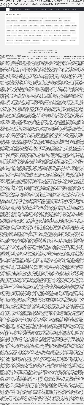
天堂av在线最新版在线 (31, 68)
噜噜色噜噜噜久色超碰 (22, 262)
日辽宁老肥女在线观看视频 (21, 65)
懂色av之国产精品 (56, 139)
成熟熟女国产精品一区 (56, 302)
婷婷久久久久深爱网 (50, 102)
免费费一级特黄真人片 (63, 262)
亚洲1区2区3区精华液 (71, 300)
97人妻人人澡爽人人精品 (42, 115)
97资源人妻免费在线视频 (70, 100)
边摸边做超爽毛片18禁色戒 (24, 60)
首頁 (14, 14)
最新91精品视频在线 (42, 275)
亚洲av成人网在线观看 (22, 229)
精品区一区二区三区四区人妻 (76, 173)
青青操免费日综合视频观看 (74, 61)
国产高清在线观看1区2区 (65, 64)
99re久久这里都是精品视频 (5, 183)
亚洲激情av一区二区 (68, 251)
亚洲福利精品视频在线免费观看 (34, 356)
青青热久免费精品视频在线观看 (6, 58)
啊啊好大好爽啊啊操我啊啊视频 (20, 108)
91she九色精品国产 (77, 174)
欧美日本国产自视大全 (26, 82)
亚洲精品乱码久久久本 (59, 228)
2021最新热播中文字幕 (74, 97)
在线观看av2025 (31, 376)
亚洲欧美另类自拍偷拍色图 (7, 261)
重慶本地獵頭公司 (57, 30)
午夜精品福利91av (76, 187)
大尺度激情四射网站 (19, 248)
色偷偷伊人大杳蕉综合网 (37, 265)
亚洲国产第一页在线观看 (64, 127)
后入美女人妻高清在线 (52, 95)
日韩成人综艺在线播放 (66, 62)
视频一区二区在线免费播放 (54, 235)
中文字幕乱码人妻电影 (21, 129)
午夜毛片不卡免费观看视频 (20, 267)
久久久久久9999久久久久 (25, 164)
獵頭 (16, 30)
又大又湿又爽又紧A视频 (61, 155)
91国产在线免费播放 (15, 106)
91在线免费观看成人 (45, 183)
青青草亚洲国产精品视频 (55, 129)
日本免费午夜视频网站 (52, 91)
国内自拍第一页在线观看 (13, 122)
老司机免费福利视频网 (33, 107)
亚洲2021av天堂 (26, 271)
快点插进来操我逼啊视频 (6, 274)
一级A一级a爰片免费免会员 (31, 136)
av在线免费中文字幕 (69, 76)
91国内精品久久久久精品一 (67, 311)
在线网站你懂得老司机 (70, 110)
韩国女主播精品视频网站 (44, 312)
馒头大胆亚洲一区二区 (16, 218)
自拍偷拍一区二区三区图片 (51, 161)
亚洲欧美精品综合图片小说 (29, 80)
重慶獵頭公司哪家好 (22, 20)
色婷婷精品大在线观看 (37, 233)
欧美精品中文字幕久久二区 (74, 74)
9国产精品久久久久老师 (75, 179)
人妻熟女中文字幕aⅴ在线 (26, 93)
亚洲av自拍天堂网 (17, 292)
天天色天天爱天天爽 (44, 81)
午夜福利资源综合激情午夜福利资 (41, 397)
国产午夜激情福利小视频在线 (13, 87)
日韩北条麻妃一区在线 (78, 228)
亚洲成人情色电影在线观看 (36, 227)
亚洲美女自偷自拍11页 (60, 396)
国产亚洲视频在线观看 (66, 302)
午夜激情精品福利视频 (15, 360)
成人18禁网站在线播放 (63, 291)
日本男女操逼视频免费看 (55, 103)
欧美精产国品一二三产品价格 (9, 103)
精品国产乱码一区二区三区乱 (76, 130)
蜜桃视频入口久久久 (12, 356)
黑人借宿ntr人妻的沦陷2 (69, 229)
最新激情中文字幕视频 (12, 234)
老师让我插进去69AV (30, 364)
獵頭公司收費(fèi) (49, 25)
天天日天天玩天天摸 (63, 87)
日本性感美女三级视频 (52, 201)
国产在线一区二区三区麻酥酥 (22, 90)
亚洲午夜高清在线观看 (13, 181)
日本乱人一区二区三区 (10, 118)
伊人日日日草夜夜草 (60, 326)
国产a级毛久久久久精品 (26, 195)
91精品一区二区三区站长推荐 (72, 73)
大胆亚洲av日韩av (36, 288)
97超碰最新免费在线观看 (27, 121)
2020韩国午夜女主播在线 (46, 341)
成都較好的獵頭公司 (64, 40)
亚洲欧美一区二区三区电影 (21, 68)
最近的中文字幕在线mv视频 (32, 129)
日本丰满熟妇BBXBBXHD (5, 390)
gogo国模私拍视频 (66, 130)
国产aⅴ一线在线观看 (14, 376)
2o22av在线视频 (12, 71)
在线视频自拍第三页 (7, 192)
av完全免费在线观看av (24, 312)
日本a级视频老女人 (72, 352)
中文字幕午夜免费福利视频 (19, 330)
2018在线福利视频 (3, 109)
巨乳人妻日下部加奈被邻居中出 (51, 88)
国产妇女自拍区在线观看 (58, 273)
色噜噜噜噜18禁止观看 (57, 69)
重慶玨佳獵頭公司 (65, 30)
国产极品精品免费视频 (54, 64)
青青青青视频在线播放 (46, 77)
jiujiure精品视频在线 (15, 152)
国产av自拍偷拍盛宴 (50, 315)
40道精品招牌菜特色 (11, 65)
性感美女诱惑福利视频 (70, 264)
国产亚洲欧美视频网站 (56, 227)
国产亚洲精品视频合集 (66, 193)
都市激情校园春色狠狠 (23, 376)
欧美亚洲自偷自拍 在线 (67, 341)
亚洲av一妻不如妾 (43, 220)
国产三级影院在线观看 (69, 163)
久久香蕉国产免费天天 (77, 180)
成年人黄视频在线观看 (4, 357)
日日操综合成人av (56, 152)
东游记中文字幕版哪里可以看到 (75, 164)
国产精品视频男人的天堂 (60, 260)
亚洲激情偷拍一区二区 (21, 64)
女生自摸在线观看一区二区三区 (61, 89)
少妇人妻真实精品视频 (78, 142)
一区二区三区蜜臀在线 (71, 201)
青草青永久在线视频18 (41, 156)
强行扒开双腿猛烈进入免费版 (27, 139)
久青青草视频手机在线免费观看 (55, 62)
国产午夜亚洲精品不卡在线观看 (63, 97)
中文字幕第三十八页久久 (46, 195)
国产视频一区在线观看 (59, 373)
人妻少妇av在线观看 (79, 100)
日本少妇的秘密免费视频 (29, 252)
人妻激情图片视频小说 (77, 240)
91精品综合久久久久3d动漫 (68, 176)
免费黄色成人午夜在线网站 (35, 122)
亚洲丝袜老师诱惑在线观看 (12, 235)
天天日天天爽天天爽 (39, 124)
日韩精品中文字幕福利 (23, 127)
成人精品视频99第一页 (63, 239)
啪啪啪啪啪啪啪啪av (28, 186)
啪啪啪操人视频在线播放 (5, 318)
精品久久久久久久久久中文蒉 (13, 387)
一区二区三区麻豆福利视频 (76, 101)
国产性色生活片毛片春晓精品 (26, 144)
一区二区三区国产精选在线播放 (57, 199)
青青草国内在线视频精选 (12, 146)
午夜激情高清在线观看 (20, 161)
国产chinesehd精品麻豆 (18, 334)
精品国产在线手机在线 (24, 152)
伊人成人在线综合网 (21, 385)
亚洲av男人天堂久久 (62, 190)
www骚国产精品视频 (76, 123)
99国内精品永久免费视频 (7, 185)
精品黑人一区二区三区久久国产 (31, 74)
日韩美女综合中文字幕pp (53, 83)
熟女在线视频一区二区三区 (42, 61)
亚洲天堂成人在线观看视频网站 (37, 366)
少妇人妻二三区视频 (76, 313)
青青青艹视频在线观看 (39, 314)
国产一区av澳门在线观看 (27, 182)
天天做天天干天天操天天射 (74, 71)
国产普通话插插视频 (54, 248)
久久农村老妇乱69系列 (24, 390)
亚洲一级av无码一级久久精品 (7, 232)
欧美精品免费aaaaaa (79, 229)
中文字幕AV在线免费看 (53, 181)
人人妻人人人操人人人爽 (69, 389)
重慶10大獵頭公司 (57, 35)
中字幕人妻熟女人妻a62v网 (15, 195)
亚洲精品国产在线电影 (40, 114)
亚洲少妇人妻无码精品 (41, 65)
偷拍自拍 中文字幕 (30, 193)
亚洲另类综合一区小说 (51, 337)
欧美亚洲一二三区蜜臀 (45, 274)
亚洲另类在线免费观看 (75, 357)
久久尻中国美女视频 (35, 359)
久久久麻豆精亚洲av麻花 (66, 289)
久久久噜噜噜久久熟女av (30, 124)
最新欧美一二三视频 (15, 101)
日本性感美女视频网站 (33, 181)
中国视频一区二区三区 (26, 274)
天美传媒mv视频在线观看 (21, 314)
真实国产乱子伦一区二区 (59, 374)
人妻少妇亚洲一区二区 (70, 120)
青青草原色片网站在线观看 (59, 294)
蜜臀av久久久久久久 (57, 344)
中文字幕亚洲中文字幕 (60, 167)
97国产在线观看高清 (79, 274)
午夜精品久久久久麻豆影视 (16, 198)
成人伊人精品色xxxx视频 (55, 109)
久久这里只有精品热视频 (67, 186)
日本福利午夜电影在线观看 (23, 190)
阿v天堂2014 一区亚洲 (20, 332)
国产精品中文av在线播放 (46, 206)
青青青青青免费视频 (79, 347)
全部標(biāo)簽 (19, 14)
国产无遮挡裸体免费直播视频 (66, 327)
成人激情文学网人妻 (13, 306)
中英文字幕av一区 (55, 338)
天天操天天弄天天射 (31, 284)
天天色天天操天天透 (65, 164)
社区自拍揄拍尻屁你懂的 (16, 231)
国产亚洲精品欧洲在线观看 (33, 127)
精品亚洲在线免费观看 (63, 126)
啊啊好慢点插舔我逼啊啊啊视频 (17, 396)
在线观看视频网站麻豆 (60, 80)
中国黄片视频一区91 (66, 101)
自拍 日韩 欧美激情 (40, 393)
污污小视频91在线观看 (45, 133)
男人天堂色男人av (76, 251)
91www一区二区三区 (12, 129)
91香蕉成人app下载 (23, 89)
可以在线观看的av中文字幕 (66, 96)
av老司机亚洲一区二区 (73, 361)
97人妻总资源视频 (30, 209)
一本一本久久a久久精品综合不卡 (63, 284)
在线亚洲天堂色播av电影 (54, 247)
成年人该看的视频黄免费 (13, 358)
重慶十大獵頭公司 (24, 18)
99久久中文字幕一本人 (21, 189)
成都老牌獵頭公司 (72, 40)
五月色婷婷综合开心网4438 (46, 372)
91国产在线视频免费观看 (70, 371)
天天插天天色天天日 (11, 328)
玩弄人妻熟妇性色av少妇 (9, 308)
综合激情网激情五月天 (45, 109)
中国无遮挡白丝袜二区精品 (43, 291)
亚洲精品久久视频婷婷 (23, 169)
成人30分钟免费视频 (26, 214)
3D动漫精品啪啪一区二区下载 (6, 139)
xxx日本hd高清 (70, 91)
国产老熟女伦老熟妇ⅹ (29, 150)
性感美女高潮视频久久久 (10, 226)
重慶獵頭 (60, 20)
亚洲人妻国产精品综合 (21, 234)
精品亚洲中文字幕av (41, 294)
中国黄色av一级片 (30, 174)
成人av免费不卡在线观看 (29, 371)
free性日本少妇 (38, 209)
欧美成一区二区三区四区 (34, 90)
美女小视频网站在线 (56, 170)
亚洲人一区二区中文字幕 (62, 304)
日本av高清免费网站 (64, 343)
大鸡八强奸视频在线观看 (43, 141)
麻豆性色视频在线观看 (35, 164)
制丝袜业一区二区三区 (60, 397)
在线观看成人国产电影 (74, 280)
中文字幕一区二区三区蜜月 (26, 81)
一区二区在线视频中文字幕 (67, 142)
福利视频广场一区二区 (32, 319)
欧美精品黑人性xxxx (37, 148)
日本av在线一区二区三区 (41, 370)
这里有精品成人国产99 (40, 161)
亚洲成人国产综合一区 (57, 192)
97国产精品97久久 (19, 252)
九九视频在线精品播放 (13, 62)
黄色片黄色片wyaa (26, 325)
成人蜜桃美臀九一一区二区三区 (61, 352)
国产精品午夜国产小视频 (50, 67)
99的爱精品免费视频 (47, 58)
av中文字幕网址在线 (54, 126)
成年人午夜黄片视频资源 (6, 335)
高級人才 (45, 35)
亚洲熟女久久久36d (30, 146)
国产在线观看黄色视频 (25, 192)
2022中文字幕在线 (67, 84)
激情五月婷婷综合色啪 (15, 159)
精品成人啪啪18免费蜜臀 (34, 87)
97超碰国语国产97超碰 (57, 182)
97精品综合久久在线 (49, 294)
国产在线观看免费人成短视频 (54, 343)
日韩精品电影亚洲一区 (73, 77)
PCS (7, 25)
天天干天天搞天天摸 (63, 160)
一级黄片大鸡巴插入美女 (73, 87)
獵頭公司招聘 (39, 23)
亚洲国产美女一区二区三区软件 (25, 131)
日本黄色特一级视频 (43, 307)
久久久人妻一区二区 (46, 111)
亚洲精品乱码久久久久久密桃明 (19, 269)
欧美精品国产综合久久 (39, 177)
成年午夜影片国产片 (67, 168)
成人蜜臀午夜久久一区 (57, 187)
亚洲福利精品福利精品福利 (47, 202)
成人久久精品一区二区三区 (49, 174)
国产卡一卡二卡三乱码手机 (52, 262)
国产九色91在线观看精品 (16, 93)
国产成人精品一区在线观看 (15, 343)
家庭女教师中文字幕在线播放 (60, 379)
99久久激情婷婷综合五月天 (25, 183)
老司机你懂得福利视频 (51, 384)
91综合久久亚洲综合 (56, 245)
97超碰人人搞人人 (71, 222)
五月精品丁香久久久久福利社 (15, 352)
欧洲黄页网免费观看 (68, 159)
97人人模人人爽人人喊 (19, 389)
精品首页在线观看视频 (31, 65)
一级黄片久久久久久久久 (15, 95)
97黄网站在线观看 (63, 117)
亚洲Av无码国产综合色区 (5, 77)
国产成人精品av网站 (57, 122)
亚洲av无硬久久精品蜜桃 (60, 162)
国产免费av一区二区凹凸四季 (38, 69)
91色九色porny (52, 340)
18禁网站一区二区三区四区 (54, 61)
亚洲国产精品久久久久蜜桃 (73, 333)
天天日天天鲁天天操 (5, 376)
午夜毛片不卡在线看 (21, 285)
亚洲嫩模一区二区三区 (22, 209)
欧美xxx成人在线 (64, 74)
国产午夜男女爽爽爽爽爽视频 (51, 116)
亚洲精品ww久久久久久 (38, 218)
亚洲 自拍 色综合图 (22, 61)
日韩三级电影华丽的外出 (41, 284)
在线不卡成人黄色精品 (26, 207)
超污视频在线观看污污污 (31, 100)
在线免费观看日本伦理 (64, 77)
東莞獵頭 (30, 25)
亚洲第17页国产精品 (69, 63)
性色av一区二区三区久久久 (73, 243)
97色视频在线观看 (48, 193)
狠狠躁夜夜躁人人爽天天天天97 (53, 391)
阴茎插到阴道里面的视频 (54, 387)
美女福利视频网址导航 (50, 251)
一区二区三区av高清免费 (46, 216)
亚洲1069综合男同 (37, 126)
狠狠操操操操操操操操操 (54, 234)
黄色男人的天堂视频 (31, 147)
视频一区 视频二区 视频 (26, 383)
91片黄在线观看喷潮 (71, 95)
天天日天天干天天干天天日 (22, 306)
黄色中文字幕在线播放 (12, 100)
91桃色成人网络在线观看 (25, 134)
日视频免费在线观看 (49, 185)
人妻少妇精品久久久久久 (5, 101)
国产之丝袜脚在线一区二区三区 (19, 320)
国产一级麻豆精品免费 (76, 254)
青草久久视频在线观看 (56, 128)
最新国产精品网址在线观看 (26, 313)
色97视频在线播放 (39, 334)
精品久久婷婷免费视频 (43, 91)
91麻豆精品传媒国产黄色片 (41, 266)
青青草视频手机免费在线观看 (29, 185)
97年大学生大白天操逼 (6, 82)
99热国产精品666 (58, 287)
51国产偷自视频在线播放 (7, 80)
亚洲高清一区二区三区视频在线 (27, 397)
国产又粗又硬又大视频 (54, 209)
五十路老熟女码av (16, 144)
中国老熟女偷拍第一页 (4, 167)
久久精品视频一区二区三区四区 (33, 71)
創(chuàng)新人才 (39, 35)
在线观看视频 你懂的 (40, 67)
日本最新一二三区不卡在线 (54, 289)
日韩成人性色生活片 (55, 75)
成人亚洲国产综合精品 (24, 162)
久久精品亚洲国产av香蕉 (78, 332)
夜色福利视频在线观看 (77, 378)
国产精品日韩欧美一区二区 (53, 238)
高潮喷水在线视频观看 (70, 320)
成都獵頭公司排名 (27, 40)
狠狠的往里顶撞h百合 (50, 80)
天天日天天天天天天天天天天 (57, 214)
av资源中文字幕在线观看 (19, 222)
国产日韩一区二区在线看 (74, 126)
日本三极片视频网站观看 (57, 341)
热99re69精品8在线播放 (25, 63)
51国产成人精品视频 (21, 140)
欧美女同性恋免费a (70, 275)
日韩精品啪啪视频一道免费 (58, 226)
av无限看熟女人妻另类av (12, 190)
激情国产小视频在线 (24, 98)
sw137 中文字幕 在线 (9, 84)
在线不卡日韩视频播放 (64, 387)
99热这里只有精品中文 (23, 62)
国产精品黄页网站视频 (41, 219)
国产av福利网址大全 (27, 248)
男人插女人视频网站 (29, 157)
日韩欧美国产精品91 (35, 271)
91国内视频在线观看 (58, 121)
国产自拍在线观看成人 (31, 212)
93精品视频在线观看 (57, 185)
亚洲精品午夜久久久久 (72, 181)
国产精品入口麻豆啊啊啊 (67, 187)
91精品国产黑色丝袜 (62, 120)
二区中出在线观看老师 (77, 108)
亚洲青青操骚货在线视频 (58, 202)
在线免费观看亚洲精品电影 (63, 200)
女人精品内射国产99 (61, 320)
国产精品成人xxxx (12, 300)
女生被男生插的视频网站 (31, 113)
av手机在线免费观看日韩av (42, 351)
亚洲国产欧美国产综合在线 (13, 131)
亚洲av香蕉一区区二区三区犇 (39, 332)
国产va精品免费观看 (32, 116)
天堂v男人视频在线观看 (49, 365)
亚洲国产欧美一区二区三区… (46, 302)
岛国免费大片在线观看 (4, 275)
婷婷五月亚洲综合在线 (42, 343)
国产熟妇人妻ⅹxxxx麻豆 (19, 126)
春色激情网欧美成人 (20, 186)
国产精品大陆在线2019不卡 (73, 89)
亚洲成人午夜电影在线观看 (33, 289)
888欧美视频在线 (31, 281)
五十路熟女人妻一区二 (53, 386)
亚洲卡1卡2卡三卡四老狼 (52, 357)
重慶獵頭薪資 (74, 25)
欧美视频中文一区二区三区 (78, 223)
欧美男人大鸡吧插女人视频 (33, 102)
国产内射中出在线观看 (59, 100)
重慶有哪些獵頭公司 (31, 23)
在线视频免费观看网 (38, 232)
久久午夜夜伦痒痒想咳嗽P (5, 338)
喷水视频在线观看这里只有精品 (54, 108)
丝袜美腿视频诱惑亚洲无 (36, 268)
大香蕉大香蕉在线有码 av (71, 155)
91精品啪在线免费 (6, 216)
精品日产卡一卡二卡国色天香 (30, 120)
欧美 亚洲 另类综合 (75, 210)
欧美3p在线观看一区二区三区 (54, 194)
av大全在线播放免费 (50, 260)
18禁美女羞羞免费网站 (7, 202)
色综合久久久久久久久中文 (37, 163)
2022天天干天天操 (23, 317)
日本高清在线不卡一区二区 (14, 75)
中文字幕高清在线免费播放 (65, 209)
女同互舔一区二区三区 (6, 123)
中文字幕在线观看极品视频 (15, 216)
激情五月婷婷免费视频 (61, 219)
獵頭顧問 (20, 30)
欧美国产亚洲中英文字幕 (6, 254)
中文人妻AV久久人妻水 (57, 232)
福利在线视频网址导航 (10, 76)
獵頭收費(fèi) (45, 23)
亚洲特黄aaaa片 (14, 282)
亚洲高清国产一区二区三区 (20, 201)
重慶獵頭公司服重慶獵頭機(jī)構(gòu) (50, 20)
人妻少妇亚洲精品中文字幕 (72, 78)
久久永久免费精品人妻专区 (8, 136)
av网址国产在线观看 (22, 350)
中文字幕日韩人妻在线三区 (29, 110)
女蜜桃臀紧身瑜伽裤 (49, 63)
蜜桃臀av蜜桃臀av (42, 301)
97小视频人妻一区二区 (77, 301)
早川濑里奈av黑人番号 (75, 156)
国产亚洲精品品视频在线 (35, 199)
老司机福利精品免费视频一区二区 (51, 118)
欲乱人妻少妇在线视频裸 (5, 111)
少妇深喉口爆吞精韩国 (13, 166)
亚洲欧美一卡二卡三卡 (73, 146)
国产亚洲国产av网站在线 (45, 164)
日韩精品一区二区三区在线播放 (35, 190)
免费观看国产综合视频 (29, 403)
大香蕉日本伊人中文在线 (7, 269)
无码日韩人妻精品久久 (38, 328)
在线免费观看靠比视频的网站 (38, 365)
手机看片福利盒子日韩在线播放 (42, 100)
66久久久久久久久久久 (56, 144)
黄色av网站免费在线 (23, 249)
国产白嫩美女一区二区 (9, 201)
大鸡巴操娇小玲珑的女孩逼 (70, 215)
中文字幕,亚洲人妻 (51, 162)
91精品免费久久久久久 (52, 153)
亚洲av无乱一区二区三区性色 (33, 234)
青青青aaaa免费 (31, 392)
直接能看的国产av (50, 275)
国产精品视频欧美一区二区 (68, 274)
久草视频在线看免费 (54, 246)
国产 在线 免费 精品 (73, 122)
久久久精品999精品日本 (27, 327)
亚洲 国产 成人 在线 (37, 176)
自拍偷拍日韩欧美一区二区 (46, 182)
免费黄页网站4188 (25, 254)
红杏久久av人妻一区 (25, 133)
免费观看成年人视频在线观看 (60, 300)
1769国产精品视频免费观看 (38, 215)
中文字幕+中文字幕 (61, 65)
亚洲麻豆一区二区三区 (77, 202)
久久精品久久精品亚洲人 (12, 210)
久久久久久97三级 (3, 247)
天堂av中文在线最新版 (31, 156)
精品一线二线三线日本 (14, 365)
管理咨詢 (35, 9)
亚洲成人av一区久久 (20, 70)
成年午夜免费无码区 (36, 248)
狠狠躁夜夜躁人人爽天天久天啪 (18, 335)
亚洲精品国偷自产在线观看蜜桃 (7, 367)
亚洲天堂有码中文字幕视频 (51, 120)
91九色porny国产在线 (59, 102)
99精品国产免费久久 (9, 253)
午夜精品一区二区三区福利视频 (39, 94)
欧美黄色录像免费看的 (36, 346)
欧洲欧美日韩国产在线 (77, 205)
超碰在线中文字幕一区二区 (26, 338)
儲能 (11, 25)
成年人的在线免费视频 (71, 281)
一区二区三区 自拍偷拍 (36, 175)
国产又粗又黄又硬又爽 (48, 123)
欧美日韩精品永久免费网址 (62, 307)
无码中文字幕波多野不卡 (71, 162)
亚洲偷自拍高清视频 (76, 209)
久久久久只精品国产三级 (32, 61)
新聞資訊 (51, 9)
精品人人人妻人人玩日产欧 (5, 135)
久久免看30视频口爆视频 (74, 391)
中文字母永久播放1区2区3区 (66, 108)
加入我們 (58, 9)
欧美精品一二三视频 (32, 249)
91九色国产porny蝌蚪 (4, 268)
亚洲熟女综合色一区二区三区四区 (47, 166)
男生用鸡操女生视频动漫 (37, 101)
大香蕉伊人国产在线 (43, 363)
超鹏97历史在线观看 (21, 142)
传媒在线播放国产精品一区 (16, 73)
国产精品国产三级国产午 (39, 193)
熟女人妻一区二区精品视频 (77, 194)
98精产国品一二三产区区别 (18, 154)
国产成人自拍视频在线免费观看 (15, 366)
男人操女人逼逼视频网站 (64, 143)
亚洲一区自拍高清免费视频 (71, 260)
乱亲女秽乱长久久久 (65, 109)
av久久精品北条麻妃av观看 (25, 175)
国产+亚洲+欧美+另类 (30, 269)
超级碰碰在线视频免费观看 (14, 134)
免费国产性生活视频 (65, 391)
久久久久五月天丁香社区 (40, 371)
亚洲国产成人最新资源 (48, 84)
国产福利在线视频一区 (75, 116)
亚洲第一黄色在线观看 (36, 327)
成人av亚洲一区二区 (36, 135)
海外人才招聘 (31, 35)
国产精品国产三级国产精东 (77, 62)
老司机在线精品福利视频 (76, 289)
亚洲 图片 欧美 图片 (34, 95)
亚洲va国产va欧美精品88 (6, 233)
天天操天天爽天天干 (65, 98)
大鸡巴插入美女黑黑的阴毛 (69, 256)
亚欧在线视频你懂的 (61, 177)
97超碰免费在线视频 (4, 279)
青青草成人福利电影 (79, 397)
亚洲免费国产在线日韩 (12, 221)
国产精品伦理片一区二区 (20, 67)
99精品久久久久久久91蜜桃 (30, 377)
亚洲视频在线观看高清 (19, 180)
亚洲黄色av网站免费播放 (40, 305)
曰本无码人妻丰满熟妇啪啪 (53, 277)
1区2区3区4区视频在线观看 (21, 188)
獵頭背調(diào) (24, 25)
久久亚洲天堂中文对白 (4, 195)
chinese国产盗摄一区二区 (17, 233)
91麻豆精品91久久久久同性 (67, 128)
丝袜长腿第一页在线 (59, 94)
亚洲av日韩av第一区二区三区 (66, 339)
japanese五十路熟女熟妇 (22, 284)
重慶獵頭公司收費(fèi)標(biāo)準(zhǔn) (35, 20)
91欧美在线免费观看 (9, 292)
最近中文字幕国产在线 (36, 196)
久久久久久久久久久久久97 (69, 268)
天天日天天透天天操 (18, 287)
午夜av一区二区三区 (36, 182)
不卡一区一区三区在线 (71, 81)
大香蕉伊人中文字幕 (78, 275)
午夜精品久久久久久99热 (16, 94)
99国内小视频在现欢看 (23, 223)
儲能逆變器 (66, 23)
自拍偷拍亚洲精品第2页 (18, 219)
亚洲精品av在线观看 (34, 277)
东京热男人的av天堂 (66, 173)
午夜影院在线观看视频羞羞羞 (40, 154)
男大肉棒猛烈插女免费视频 (10, 74)
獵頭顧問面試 (67, 25)
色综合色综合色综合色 (15, 164)
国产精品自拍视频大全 (65, 170)
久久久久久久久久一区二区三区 (19, 326)
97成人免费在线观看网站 (67, 227)
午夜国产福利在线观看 (57, 383)
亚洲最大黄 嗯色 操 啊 (40, 373)
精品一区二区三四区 (46, 175)
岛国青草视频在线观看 (31, 83)
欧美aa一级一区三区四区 (41, 337)
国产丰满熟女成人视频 (31, 229)
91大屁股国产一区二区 (42, 95)
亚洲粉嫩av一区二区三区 (49, 261)
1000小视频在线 (59, 324)
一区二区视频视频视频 (33, 390)
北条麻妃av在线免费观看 (34, 169)
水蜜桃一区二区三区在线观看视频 (30, 368)
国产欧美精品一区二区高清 (9, 161)
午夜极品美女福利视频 (57, 60)
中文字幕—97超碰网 (79, 110)
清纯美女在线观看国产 (66, 210)
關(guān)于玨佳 (18, 9)
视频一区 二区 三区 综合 (53, 398)
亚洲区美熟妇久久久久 (20, 294)
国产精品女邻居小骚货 (75, 60)
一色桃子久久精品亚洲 (79, 137)
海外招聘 (25, 35)
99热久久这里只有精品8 (13, 60)
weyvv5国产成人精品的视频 (12, 78)
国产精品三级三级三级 (49, 121)
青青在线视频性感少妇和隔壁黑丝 (16, 203)
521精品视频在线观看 (75, 248)
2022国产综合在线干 (65, 245)
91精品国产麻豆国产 (22, 160)
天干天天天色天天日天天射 (7, 148)
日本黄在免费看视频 (18, 256)
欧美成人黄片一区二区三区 (45, 359)
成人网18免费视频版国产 (68, 70)
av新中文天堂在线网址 (13, 262)
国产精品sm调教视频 (54, 133)
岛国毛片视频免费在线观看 (58, 159)
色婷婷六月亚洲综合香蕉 (42, 167)
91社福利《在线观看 (76, 323)
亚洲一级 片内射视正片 (43, 267)
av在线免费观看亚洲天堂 (61, 384)
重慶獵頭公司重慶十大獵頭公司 (12, 20)
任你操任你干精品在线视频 (55, 381)
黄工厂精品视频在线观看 (50, 269)
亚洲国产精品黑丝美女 (70, 325)
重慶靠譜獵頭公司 (67, 20)
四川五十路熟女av (26, 199)
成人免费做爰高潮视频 (6, 106)
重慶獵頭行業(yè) (49, 30)
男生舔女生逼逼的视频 (39, 174)
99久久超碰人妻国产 (53, 394)
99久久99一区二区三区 (43, 78)
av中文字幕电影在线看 (53, 87)
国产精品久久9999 (11, 186)
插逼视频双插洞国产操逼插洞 (34, 62)
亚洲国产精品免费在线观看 (47, 134)
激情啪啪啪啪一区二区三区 (20, 141)
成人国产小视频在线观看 (42, 212)
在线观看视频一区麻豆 (20, 323)
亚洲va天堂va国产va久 (74, 212)
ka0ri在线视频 (23, 275)
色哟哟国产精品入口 (56, 58)
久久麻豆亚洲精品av (69, 68)
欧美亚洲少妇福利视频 (34, 96)
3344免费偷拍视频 (10, 157)
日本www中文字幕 (38, 226)
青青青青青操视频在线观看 (43, 85)
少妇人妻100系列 (27, 394)
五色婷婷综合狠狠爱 (6, 152)
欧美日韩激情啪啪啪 (24, 107)
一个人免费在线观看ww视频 (74, 133)
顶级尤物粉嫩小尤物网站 (19, 246)
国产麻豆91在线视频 (36, 295)
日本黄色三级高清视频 (54, 350)
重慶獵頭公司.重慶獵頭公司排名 (20, 23)
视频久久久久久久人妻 (53, 160)
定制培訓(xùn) (43, 9)
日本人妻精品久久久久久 (10, 176)
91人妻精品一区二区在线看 (17, 264)
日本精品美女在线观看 (58, 332)
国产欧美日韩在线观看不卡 (66, 334)
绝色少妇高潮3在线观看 (27, 318)
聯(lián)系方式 (74, 9)
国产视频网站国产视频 (56, 311)
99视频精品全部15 (65, 122)
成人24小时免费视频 (18, 84)
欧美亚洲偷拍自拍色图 (44, 87)
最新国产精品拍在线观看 (20, 339)
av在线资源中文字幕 (29, 58)
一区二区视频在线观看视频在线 (25, 130)
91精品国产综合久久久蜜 (10, 363)
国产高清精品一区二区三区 (57, 148)
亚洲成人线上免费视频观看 (21, 115)
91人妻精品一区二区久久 (73, 368)
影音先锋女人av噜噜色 (33, 91)
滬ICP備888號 (35, 52)
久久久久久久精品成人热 (64, 88)
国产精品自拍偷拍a (32, 179)
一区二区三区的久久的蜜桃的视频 (33, 64)
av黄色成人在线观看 (51, 172)
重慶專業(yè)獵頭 (41, 30)
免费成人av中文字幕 (20, 74)
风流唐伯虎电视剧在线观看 (28, 203)
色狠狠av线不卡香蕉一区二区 (73, 364)
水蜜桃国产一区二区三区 (40, 205)
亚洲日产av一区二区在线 (65, 75)
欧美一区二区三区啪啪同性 (10, 205)
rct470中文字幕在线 (34, 78)
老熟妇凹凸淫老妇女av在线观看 (40, 150)
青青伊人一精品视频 (56, 282)
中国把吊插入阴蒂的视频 (52, 212)
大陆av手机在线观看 (29, 70)
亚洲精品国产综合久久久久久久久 (70, 324)
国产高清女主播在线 (52, 360)
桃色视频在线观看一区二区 (18, 58)
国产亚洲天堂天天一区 (67, 69)
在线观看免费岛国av (68, 323)
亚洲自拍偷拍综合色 (26, 236)
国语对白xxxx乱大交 (11, 120)
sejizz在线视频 (42, 63)
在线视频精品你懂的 (9, 240)
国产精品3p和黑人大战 (68, 148)
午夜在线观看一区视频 (42, 108)
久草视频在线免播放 (78, 121)
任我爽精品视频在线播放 (55, 111)
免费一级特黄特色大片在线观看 (48, 268)
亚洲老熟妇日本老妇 (62, 348)
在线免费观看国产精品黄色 (8, 364)
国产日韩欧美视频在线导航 (32, 350)
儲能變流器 (72, 23)
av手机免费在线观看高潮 (57, 186)
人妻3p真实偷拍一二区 (46, 144)
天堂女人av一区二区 (15, 249)
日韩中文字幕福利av (55, 327)
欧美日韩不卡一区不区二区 (57, 93)
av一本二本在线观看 (20, 251)
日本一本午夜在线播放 (28, 187)
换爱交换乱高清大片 (36, 93)
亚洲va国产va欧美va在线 (52, 65)
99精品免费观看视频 (11, 293)
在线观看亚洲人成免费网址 (63, 314)
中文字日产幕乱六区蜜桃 (72, 279)
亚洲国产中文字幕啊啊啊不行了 (8, 68)
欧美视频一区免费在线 (46, 98)
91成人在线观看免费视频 (33, 386)
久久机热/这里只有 (15, 227)
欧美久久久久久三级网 (21, 300)
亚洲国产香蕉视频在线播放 (27, 344)
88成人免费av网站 (65, 179)
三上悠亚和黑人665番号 (75, 185)
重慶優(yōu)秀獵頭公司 (61, 18)
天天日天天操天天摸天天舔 (71, 393)
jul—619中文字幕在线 (78, 58)
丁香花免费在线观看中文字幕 (7, 219)
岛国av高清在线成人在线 (25, 227)
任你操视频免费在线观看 (45, 127)
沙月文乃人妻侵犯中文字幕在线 (48, 241)
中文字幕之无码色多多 (6, 215)
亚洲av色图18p (8, 114)
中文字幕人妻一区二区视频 (40, 281)
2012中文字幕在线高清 (71, 403)
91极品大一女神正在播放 (9, 67)
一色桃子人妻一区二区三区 (31, 330)
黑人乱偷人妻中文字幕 (77, 69)
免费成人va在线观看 (23, 333)
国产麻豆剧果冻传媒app (58, 84)
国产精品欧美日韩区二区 (42, 243)
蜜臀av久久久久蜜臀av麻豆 (64, 280)
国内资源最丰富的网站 (23, 291)
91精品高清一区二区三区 (69, 273)
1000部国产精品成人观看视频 (66, 223)
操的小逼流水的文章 (12, 189)
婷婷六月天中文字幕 (9, 170)
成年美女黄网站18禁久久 (28, 170)
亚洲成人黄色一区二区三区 (71, 220)
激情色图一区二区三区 (29, 88)
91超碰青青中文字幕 (50, 94)
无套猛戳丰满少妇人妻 (60, 172)
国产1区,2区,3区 (21, 221)
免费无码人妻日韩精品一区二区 (33, 103)
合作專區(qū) (66, 9)
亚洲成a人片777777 (22, 149)
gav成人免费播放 (77, 163)
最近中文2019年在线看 (64, 377)
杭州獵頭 (61, 25)
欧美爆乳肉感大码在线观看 (10, 299)
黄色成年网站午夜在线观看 (21, 117)
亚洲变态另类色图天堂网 (72, 219)
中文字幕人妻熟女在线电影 (45, 71)
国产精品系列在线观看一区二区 (21, 301)
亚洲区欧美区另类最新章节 (74, 107)
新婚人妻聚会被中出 (24, 179)
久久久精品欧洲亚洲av (42, 368)
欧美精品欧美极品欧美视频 (21, 76)
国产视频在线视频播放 (77, 159)
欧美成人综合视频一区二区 (62, 368)
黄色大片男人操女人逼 (53, 280)
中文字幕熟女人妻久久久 (44, 279)
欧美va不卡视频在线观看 (55, 183)
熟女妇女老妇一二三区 (29, 242)
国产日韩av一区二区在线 (70, 213)
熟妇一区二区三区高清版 (32, 108)
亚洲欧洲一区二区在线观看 (49, 180)
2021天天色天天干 (22, 247)
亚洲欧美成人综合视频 (78, 131)
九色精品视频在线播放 (23, 91)
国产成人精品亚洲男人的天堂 (58, 380)
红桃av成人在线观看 (15, 272)
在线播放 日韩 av (75, 399)
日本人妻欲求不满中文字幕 (9, 110)
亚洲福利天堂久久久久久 (13, 83)
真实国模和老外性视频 (39, 142)
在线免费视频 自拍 (72, 307)
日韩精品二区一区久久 (60, 267)
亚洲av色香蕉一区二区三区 (41, 391)
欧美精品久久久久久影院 (47, 82)
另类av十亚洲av (6, 321)
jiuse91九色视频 (49, 293)
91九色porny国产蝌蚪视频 (27, 94)
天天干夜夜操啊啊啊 (12, 140)
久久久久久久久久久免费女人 (50, 177)
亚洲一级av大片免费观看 (44, 198)
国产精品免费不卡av (17, 225)
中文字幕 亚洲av (41, 379)
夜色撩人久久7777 (40, 179)
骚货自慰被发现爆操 (70, 267)
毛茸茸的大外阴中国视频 (35, 75)
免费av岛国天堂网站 (70, 396)
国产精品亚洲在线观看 (9, 126)
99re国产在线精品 (41, 89)
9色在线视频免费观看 (6, 89)
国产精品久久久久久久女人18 (70, 114)
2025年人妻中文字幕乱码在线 (72, 376)
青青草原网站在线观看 (56, 193)
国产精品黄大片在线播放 (17, 274)
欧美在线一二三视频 (60, 251)
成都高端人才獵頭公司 (55, 40)
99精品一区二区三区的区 (52, 219)
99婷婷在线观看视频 (52, 149)
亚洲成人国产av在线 (45, 126)
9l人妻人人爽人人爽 (36, 338)
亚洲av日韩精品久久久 (28, 148)
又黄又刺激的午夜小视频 (67, 106)
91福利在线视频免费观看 (65, 390)
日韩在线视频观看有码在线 (50, 76)
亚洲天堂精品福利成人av (10, 147)
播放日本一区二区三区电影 (42, 247)
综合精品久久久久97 (78, 396)
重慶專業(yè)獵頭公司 (43, 18)
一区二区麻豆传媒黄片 (46, 308)
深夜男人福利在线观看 (51, 73)
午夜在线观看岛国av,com (69, 94)
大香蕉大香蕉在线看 (71, 353)
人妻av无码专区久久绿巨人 (33, 333)
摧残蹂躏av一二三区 (74, 64)
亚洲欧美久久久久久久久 (69, 102)
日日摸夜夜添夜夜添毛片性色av (37, 253)
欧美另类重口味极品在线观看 (33, 200)
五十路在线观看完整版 (50, 297)
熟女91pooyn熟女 (48, 142)
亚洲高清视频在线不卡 (9, 315)
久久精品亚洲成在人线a (19, 157)
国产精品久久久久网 (7, 81)
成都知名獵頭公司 (10, 40)
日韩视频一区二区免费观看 (68, 206)
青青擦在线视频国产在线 (39, 70)
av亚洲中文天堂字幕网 (13, 350)
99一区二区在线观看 (29, 226)
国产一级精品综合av (8, 154)
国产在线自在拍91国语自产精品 (72, 348)
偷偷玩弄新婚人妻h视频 (23, 116)
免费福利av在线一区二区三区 (38, 121)
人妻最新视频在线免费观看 (43, 136)
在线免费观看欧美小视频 (30, 370)
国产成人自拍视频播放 (23, 85)
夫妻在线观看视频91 (59, 340)
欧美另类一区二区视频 (29, 177)
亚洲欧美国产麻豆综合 (16, 81)
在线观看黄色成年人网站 (32, 155)
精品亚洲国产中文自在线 (59, 215)
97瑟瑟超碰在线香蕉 (38, 203)
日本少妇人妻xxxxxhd (55, 71)
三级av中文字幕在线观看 (14, 104)
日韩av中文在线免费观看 (65, 103)
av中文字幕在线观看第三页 (21, 293)
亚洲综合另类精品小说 (62, 91)
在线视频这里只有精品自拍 (68, 121)
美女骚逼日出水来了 (78, 136)
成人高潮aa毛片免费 (70, 306)
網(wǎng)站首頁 (9, 9)
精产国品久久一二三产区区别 (40, 252)
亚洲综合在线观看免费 (9, 242)
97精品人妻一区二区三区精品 (52, 403)
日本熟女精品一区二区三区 (66, 194)
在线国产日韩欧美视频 (28, 213)
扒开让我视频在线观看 (47, 380)
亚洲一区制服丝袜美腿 (34, 166)
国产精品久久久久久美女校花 (63, 149)
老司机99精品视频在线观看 (73, 262)
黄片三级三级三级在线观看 (76, 284)
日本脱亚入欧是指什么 (78, 76)
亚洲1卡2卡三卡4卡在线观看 (30, 251)
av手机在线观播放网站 (19, 97)
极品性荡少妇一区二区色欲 (59, 402)
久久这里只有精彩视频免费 (58, 163)
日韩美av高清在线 (15, 179)
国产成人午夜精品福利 (4, 223)
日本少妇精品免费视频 (54, 175)
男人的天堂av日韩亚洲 (40, 251)
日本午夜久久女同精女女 (8, 402)
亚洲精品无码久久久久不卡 (65, 129)
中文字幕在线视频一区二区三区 (25, 365)
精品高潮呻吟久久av (79, 337)
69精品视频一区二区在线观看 (18, 114)
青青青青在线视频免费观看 (14, 304)
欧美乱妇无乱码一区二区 (76, 351)
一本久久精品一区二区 (19, 324)
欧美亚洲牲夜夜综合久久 (77, 84)
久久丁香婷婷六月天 (67, 67)
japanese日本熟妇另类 (54, 258)
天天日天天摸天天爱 (65, 71)
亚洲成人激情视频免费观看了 (64, 212)
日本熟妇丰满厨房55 (43, 238)
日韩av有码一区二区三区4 (15, 121)
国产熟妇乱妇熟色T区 (13, 149)
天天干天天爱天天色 (77, 299)
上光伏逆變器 (60, 23)
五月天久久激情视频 (49, 179)
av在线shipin (52, 100)
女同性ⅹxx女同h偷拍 (40, 76)
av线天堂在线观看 (55, 77)
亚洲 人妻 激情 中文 (6, 159)
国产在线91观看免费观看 (61, 269)
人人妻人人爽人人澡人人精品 (11, 385)
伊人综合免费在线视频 (37, 58)
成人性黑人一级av (44, 153)
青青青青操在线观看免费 (62, 188)
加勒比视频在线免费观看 (61, 337)
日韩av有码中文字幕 (11, 351)
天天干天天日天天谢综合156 (53, 117)
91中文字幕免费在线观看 (11, 113)
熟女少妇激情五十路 (78, 90)
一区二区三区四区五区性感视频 (50, 124)
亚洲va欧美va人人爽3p (27, 84)
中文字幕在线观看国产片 (42, 188)
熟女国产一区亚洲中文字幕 (67, 299)
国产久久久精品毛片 (29, 126)
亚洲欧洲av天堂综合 (77, 63)
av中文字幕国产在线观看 (12, 153)
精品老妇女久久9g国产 (25, 278)
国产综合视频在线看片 (15, 258)
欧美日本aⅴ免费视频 (24, 360)
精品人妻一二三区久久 (29, 154)
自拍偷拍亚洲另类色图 (72, 394)
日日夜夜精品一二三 (11, 252)
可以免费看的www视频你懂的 (50, 321)
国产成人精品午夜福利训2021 (13, 169)
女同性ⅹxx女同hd (18, 344)
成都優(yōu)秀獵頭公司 (36, 40)
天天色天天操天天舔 (73, 127)
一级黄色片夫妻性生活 (10, 188)
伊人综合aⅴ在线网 (34, 325)
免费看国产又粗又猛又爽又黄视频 (17, 150)
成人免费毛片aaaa (59, 67)
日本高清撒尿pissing (79, 166)
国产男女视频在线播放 (11, 70)
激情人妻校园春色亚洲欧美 (51, 140)
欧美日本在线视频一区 (44, 200)
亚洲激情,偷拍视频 (69, 136)
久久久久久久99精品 (61, 161)
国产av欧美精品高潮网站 (53, 221)
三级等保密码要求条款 (18, 148)
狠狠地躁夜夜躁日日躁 (47, 152)
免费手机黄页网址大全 (12, 285)
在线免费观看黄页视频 (22, 156)
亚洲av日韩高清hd (47, 207)
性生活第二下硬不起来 (39, 118)
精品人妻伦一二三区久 (74, 118)
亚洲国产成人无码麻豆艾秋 (72, 188)
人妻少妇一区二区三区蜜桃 (34, 258)
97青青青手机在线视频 (32, 85)
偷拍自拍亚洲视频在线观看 (47, 233)
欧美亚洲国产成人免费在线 (23, 122)
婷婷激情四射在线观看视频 (72, 117)
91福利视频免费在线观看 (56, 359)
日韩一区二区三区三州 (54, 390)
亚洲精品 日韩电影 (10, 155)
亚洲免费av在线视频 (71, 337)
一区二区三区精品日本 (68, 345)
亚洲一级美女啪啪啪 (38, 170)
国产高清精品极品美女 (27, 233)
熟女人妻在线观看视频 (17, 286)
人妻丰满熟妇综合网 (39, 210)
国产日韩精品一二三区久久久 (21, 155)
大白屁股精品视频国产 (25, 238)
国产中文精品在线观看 (70, 157)
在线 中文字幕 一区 (13, 289)
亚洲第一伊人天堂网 (43, 367)
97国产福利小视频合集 (47, 130)
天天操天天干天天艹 (38, 323)
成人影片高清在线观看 (4, 133)
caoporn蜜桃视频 (8, 286)
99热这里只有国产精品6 (47, 227)
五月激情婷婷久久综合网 (16, 82)
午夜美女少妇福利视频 (7, 220)
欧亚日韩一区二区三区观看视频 (15, 340)
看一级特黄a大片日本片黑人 (5, 199)
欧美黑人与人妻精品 (55, 195)
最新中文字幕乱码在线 (17, 307)
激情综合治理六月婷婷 (42, 181)
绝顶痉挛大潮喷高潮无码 (6, 227)
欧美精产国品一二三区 (66, 351)
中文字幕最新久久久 (35, 128)
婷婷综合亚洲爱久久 (46, 278)
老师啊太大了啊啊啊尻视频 (36, 134)
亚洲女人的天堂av (15, 89)
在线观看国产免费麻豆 (11, 273)
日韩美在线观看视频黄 (51, 252)
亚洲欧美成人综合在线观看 (15, 321)
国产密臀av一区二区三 (6, 94)
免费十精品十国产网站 (57, 205)
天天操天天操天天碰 (76, 82)
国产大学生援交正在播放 (16, 313)
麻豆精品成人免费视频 (29, 142)
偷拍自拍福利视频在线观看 (66, 198)
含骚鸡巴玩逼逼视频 (37, 144)
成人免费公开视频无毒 (6, 182)
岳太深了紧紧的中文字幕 (8, 222)
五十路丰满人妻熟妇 (73, 252)
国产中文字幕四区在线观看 (50, 110)
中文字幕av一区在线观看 (7, 173)
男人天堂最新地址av (69, 199)
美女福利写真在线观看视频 (71, 172)
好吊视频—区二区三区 (37, 137)
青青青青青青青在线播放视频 (36, 60)
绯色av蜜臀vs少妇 (78, 233)
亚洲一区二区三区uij (66, 60)
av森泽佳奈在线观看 (6, 162)
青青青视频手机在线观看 (42, 189)
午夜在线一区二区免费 (32, 167)
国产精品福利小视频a (78, 91)
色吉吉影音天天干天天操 (16, 69)
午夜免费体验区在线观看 (8, 374)
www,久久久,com (23, 167)
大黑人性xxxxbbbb (57, 134)
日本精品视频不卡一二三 (7, 168)
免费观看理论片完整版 (47, 170)
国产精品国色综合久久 (24, 75)
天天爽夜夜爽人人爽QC (44, 271)
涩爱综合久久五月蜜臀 (76, 293)
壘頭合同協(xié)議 (10, 23)
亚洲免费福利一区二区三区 (47, 356)
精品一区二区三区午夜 (18, 170)
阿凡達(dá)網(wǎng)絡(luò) (51, 52)
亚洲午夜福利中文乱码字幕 (24, 78)
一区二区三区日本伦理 (70, 150)
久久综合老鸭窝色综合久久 (12, 61)
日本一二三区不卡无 (67, 192)
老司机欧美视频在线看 (36, 318)
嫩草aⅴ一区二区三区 (22, 399)
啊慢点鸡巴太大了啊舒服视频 (69, 93)
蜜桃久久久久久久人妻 (57, 101)
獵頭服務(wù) (27, 9)
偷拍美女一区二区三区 (21, 113)
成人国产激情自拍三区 (22, 282)
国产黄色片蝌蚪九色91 (36, 183)
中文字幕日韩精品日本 (23, 87)
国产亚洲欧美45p (53, 190)
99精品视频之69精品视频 (43, 235)
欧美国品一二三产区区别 (75, 75)
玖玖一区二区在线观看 (37, 225)
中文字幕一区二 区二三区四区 (57, 207)
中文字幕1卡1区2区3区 (70, 104)
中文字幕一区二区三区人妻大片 (36, 192)
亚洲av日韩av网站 (60, 317)
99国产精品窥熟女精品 (66, 265)
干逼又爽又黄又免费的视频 (6, 236)
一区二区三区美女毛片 (13, 302)
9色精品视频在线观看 (14, 333)
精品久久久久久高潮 (54, 127)
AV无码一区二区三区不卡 (17, 202)
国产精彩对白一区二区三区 (46, 122)
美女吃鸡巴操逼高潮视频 (30, 67)
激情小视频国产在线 (20, 124)
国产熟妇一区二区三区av (25, 106)
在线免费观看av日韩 (27, 256)
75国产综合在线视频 (78, 261)
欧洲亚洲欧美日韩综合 (51, 115)
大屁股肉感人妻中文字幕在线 (15, 137)
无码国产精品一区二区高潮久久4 (14, 255)
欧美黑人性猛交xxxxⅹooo (10, 305)
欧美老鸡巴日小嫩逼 (35, 238)
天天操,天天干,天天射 (37, 380)
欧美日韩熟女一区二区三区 (77, 195)
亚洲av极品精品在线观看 (35, 109)
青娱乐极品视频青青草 (42, 97)
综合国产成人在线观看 (4, 317)
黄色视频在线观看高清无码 (48, 389)
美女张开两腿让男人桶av (6, 163)
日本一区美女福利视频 (43, 90)
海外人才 (50, 35)
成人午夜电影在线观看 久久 (35, 206)
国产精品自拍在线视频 (19, 315)
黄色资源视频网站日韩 (62, 83)
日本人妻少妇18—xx (44, 255)
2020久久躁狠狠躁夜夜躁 (22, 347)
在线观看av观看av (75, 111)
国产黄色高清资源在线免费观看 (22, 299)
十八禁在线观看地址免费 (37, 77)
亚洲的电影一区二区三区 (37, 130)
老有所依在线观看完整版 (51, 157)
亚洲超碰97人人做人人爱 (71, 65)
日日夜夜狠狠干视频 (29, 140)
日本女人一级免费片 (62, 78)
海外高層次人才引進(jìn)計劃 (12, 35)
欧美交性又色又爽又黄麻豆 (62, 266)
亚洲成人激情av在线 (53, 271)
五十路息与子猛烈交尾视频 (6, 214)
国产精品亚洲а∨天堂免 (67, 123)
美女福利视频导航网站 (15, 206)
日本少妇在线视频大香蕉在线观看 (44, 104)
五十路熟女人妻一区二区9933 (28, 123)
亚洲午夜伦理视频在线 (4, 319)
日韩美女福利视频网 (48, 69)
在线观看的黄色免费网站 (31, 189)
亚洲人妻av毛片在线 (78, 208)
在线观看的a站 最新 (39, 123)
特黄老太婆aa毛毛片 (12, 64)
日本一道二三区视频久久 (11, 142)
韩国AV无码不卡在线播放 (22, 289)
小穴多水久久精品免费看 (78, 198)
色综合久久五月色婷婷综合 (75, 385)
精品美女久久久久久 (62, 306)
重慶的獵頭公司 (73, 30)
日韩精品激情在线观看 (65, 282)
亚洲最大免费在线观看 (60, 400)
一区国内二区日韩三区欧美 (17, 163)
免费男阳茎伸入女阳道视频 (27, 215)
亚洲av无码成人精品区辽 (49, 300)
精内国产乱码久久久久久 (39, 146)
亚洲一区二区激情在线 (37, 310)
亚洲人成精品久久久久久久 (34, 153)
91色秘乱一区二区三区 (74, 144)
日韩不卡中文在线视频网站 (56, 176)
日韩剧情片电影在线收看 (17, 265)
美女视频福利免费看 (68, 231)
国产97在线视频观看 (73, 249)
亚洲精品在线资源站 (66, 310)
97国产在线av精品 (60, 140)
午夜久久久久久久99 (47, 285)
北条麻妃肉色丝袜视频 (59, 378)
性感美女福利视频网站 (15, 338)
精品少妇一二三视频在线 (48, 374)
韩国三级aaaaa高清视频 (27, 69)
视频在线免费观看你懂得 (15, 167)
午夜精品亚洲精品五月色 (35, 133)
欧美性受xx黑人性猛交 (44, 64)
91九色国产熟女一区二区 (9, 368)
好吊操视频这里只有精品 (43, 221)
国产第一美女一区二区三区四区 (7, 97)
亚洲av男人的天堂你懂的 (27, 292)
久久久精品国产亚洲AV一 (14, 102)
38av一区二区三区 (9, 108)
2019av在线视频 (16, 98)
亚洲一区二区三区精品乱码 (44, 358)
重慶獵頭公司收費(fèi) (33, 18)
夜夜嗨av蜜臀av (59, 168)
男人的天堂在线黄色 (17, 208)
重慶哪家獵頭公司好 (10, 30)
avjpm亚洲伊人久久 (44, 194)
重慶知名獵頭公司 (52, 18)
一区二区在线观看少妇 (52, 78)
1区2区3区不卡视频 (17, 128)
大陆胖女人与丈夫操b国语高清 (68, 288)
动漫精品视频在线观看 (21, 172)
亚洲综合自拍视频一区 (35, 195)
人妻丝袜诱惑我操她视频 (51, 284)
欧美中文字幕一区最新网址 (19, 177)
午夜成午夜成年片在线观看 (46, 135)
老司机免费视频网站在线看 (25, 372)
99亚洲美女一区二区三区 (45, 75)
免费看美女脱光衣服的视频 (18, 80)
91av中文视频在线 (43, 169)
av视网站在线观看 (10, 267)
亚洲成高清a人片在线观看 (25, 239)
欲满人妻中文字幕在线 (41, 120)
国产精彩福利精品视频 (48, 163)
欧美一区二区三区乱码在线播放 (32, 160)
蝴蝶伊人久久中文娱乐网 (13, 281)
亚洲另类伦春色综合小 (8, 287)
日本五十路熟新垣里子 (53, 81)
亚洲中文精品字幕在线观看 (16, 318)
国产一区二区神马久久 (38, 287)
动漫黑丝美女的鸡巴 (70, 297)
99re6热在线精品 (52, 397)
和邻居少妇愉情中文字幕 (54, 85)
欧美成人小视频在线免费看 (57, 206)
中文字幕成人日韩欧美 (78, 70)
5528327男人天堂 (20, 213)
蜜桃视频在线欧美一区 (6, 404)
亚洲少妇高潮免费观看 (51, 188)
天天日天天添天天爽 (60, 229)
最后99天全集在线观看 (56, 82)
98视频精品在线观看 (65, 235)
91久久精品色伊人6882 (78, 148)
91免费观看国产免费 (60, 174)
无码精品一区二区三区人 (66, 399)
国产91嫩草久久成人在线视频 (68, 366)
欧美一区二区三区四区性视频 (12, 127)
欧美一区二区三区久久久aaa (18, 400)
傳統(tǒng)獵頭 (33, 30)
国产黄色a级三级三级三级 (24, 331)
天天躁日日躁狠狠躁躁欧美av (55, 106)
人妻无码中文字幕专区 (6, 107)
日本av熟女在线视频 (70, 347)
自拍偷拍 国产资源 (35, 307)
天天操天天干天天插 (43, 117)
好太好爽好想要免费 (64, 113)
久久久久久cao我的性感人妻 (20, 136)
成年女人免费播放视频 (47, 60)
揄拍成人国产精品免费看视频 (46, 96)
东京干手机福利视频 (20, 110)
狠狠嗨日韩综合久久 (20, 120)
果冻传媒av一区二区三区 (47, 346)
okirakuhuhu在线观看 (32, 398)
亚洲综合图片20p (74, 265)
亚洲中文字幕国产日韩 (15, 77)
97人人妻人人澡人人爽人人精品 (37, 236)
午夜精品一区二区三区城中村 (30, 393)
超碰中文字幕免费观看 (51, 97)
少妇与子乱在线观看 (4, 63)
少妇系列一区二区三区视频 (58, 135)
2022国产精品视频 (27, 245)
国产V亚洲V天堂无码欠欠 (14, 194)
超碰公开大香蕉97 (60, 305)
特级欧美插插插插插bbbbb (14, 63)
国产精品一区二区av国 (72, 153)
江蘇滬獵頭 (69, 18)
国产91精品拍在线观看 (29, 180)
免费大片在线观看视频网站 (53, 107)
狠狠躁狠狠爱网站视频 (58, 389)
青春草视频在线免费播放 (50, 131)
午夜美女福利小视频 (69, 167)
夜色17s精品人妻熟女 (69, 80)
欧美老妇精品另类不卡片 (71, 370)
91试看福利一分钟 (19, 176)
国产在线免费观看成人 (42, 107)
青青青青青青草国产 (57, 179)
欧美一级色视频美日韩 (55, 164)
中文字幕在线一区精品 (59, 147)
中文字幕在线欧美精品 (50, 68)
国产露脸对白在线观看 (74, 115)
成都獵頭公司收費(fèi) (18, 40)
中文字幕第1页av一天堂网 (42, 83)
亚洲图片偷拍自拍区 (67, 236)
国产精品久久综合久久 (6, 69)
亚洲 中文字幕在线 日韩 (44, 289)
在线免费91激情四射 (42, 319)
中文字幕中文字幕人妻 (60, 73)
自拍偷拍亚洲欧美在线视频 (65, 195)
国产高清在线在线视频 (14, 130)
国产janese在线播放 (66, 344)
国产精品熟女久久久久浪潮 (38, 84)
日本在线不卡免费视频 (28, 176)
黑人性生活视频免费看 (78, 199)
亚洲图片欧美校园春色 (14, 91)
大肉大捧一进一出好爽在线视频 (70, 207)
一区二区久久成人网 (16, 192)
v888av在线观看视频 (73, 200)
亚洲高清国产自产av (76, 168)
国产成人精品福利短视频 (66, 111)
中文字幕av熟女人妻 (16, 397)
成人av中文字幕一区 (26, 96)
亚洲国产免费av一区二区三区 (65, 246)
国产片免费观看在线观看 (27, 346)
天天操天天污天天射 (17, 214)
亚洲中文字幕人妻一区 (44, 103)
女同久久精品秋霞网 (27, 163)
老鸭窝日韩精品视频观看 (41, 80)
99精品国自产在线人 (48, 70)
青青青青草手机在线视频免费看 (13, 359)
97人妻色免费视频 (73, 183)
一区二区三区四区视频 (77, 346)
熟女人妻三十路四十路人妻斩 (46, 128)
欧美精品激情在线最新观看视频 (51, 314)
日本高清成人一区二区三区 (54, 255)
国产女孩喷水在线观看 (29, 261)
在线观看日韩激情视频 (32, 89)
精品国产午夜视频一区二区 (76, 103)
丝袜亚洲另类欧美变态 (11, 284)
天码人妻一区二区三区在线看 (15, 279)
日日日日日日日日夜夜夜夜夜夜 (29, 168)
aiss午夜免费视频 (36, 81)
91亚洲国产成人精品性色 (29, 348)
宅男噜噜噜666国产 (41, 249)
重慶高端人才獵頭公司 (66, 35)
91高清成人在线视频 (58, 298)
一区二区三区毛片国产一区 (66, 392)
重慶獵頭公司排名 (16, 18)
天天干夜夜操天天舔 (27, 374)
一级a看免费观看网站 (60, 76)
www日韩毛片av (42, 102)
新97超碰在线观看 (69, 180)
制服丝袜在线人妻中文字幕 (18, 394)
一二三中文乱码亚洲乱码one (12, 392)
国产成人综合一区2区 (42, 304)
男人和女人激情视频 (20, 311)
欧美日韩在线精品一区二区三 (39, 131)
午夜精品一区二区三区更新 (27, 208)
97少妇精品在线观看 (38, 213)
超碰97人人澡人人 (41, 116)
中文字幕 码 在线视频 (29, 328)
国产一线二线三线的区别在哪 (32, 367)
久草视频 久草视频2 (75, 170)
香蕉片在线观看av (60, 114)
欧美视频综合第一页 (73, 88)
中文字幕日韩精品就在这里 (12, 116)
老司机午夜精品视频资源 (36, 82)
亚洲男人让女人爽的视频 (25, 359)
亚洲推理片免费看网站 (29, 311)
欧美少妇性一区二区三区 (70, 140)
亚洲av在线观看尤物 (62, 220)
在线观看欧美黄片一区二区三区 (19, 243)
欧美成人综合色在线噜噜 (19, 373)
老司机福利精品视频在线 (56, 216)
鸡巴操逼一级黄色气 (34, 304)
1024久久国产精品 (21, 210)
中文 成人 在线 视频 (34, 63)
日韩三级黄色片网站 (62, 81)
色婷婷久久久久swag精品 (59, 63)
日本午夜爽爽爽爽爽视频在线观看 (58, 104)
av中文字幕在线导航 (60, 131)
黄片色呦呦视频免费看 (63, 107)
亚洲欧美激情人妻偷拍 (11, 212)
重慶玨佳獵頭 (26, 30)
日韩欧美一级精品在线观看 (13, 143)
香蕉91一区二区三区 (74, 310)
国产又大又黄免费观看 (25, 352)
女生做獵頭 (56, 25)
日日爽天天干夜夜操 (29, 323)
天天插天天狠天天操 (9, 334)
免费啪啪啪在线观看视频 (59, 345)
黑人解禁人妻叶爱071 (62, 181)
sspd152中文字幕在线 (30, 300)
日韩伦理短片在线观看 (44, 286)
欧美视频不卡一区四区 (64, 152)
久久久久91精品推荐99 (56, 142)
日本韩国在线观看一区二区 (68, 253)
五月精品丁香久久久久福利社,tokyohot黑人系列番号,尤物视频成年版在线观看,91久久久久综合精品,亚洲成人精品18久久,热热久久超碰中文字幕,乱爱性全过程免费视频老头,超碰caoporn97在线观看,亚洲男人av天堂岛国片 (42, 3)
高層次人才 (20, 35)
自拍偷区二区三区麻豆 (49, 379)
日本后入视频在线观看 (26, 265)
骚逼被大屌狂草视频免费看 (45, 93)
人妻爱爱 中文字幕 (61, 136)
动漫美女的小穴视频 (74, 245)
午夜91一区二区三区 (77, 392)
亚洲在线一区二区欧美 (40, 147)
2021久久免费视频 (33, 254)
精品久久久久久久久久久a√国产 (13, 241)
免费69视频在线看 (48, 344)
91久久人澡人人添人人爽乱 (55, 74)
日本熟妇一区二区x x (70, 269)
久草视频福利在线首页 (48, 253)
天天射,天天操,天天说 (57, 366)
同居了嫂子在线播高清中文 (25, 77)
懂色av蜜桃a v (73, 216)
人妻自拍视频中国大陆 (21, 174)
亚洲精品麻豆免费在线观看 (71, 124)
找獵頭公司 (42, 25)
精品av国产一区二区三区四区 (22, 297)
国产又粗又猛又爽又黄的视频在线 (33, 339)
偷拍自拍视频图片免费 (32, 262)
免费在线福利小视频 (79, 288)
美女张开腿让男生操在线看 (15, 133)
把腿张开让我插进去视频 (26, 196)
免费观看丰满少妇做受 (10, 193)
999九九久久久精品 (23, 102)
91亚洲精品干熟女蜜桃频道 (72, 160)
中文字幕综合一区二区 (47, 159)
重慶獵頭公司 (9, 18)
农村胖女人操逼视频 (44, 223)
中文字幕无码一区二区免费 (43, 74)
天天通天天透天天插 (62, 124)
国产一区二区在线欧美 (38, 139)
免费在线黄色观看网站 (42, 155)
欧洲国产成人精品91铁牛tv (27, 73)
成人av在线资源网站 (20, 88)
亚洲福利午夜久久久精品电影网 (39, 73)
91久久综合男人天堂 (71, 271)
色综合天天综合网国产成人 (58, 225)
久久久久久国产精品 (79, 267)
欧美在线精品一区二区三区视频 (7, 141)
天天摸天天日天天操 (68, 202)
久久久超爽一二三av (53, 136)
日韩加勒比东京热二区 (48, 231)
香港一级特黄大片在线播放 (60, 275)
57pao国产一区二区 (37, 202)
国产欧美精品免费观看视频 (69, 166)
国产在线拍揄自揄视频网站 (21, 273)
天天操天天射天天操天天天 (73, 154)
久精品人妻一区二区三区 (13, 399)
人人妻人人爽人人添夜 (27, 135)
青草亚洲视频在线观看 (10, 370)
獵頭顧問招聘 (36, 25)
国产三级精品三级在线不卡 (54, 223)
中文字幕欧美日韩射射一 (47, 225)
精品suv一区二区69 (8, 144)
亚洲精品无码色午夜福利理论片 (58, 218)
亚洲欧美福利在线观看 (24, 206)
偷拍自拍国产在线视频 (64, 141)
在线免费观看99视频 (5, 121)
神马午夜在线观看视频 (17, 236)
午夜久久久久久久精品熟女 (8, 248)
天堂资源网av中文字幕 (77, 238)
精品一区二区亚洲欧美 (67, 278)
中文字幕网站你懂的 (13, 174)
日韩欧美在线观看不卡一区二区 (66, 90)
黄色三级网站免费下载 (34, 312)
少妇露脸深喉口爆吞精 (48, 345)
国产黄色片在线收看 (70, 261)
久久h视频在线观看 (51, 167)
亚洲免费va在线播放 (51, 155)
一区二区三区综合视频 (57, 70)
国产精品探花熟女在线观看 (16, 135)
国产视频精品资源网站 (60, 150)
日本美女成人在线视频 (31, 188)
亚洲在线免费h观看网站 (35, 106)
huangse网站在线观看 (14, 223)
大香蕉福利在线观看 (35, 331)
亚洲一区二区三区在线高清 (22, 153)
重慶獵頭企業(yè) (53, 23)
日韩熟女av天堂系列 (53, 333)
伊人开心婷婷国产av (36, 361)
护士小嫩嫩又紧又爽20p (67, 383)
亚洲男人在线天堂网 (64, 61)
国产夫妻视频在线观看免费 (24, 143)
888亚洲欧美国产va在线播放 (24, 166)
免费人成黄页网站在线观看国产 (75, 149)
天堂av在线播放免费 (44, 62)
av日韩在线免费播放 (17, 96)
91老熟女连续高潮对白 (29, 118)
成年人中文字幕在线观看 (7, 96)
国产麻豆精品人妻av (8, 98)
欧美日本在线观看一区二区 (13, 109)
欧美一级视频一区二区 (68, 214)
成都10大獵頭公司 (45, 40)
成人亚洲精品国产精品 (25, 277)
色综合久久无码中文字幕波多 (7, 177)
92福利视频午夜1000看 (51, 168)
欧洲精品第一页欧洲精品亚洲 (43, 113)
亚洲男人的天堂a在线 (8, 128)
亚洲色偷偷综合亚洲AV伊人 (37, 374)
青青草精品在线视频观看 (62, 360)
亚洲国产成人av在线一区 (24, 109)
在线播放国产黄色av (7, 218)
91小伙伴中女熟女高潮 (62, 95)
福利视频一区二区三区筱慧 (55, 312)
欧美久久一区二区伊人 (19, 266)
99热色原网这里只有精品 (69, 318)
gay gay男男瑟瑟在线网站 (27, 341)
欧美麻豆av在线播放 (36, 313)
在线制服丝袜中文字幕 (69, 380)
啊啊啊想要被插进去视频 (15, 275)
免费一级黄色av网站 (17, 345)
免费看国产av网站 (76, 298)
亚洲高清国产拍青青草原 (10, 115)
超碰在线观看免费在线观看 (18, 173)
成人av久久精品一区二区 (13, 247)
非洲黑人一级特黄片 (73, 113)
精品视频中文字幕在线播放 (24, 228)
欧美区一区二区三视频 (41, 68)
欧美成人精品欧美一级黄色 (31, 149)
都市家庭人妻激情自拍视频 (77, 278)
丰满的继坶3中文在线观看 (49, 264)
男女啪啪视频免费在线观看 (51, 348)
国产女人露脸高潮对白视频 (26, 137)
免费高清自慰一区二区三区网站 (45, 282)
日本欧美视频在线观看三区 (50, 114)
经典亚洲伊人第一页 (46, 209)
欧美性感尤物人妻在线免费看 (26, 159)
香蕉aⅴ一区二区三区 (33, 291)
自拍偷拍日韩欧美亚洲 (60, 68)
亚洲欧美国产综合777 (37, 187)
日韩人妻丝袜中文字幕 (54, 335)
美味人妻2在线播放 (21, 100)
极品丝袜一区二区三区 (22, 281)
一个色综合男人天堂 (70, 161)
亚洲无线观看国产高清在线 (60, 376)
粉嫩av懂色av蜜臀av (13, 160)
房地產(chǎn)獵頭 (17, 25)
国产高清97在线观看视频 (65, 338)
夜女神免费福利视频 (61, 110)
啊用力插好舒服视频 (48, 311)
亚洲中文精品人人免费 (40, 110)
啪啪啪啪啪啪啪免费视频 (74, 109)
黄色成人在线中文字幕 (22, 200)
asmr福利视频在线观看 (18, 240)
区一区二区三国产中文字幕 (15, 238)
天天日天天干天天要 (56, 354)
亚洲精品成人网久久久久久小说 (47, 196)
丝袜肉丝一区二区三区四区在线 (67, 58)
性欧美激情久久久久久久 (21, 71)
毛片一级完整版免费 (44, 106)
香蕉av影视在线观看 (35, 143)
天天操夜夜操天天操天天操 (41, 347)
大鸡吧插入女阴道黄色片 (66, 139)
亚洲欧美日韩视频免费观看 (66, 254)
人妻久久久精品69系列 (56, 98)
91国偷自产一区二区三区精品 (66, 350)
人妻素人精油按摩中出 (20, 118)
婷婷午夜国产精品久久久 (16, 215)
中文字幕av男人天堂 (31, 76)
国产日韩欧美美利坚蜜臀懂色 (37, 207)
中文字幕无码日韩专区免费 (33, 282)
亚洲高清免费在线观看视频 (38, 324)
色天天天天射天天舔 (4, 372)
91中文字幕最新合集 (15, 107)
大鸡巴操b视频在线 (25, 343)
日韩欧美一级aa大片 (48, 366)
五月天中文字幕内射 (53, 200)
